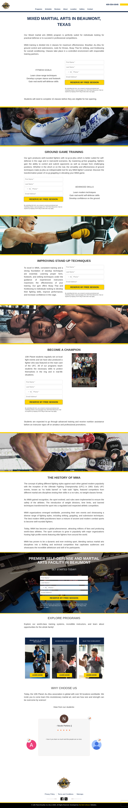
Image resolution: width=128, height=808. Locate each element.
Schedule (48, 9)
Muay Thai (74, 48)
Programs (38, 9)
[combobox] (68, 72)
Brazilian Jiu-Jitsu (93, 45)
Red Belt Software (84, 805)
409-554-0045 (112, 4)
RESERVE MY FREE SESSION (84, 82)
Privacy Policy (50, 794)
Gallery (81, 9)
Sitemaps (80, 794)
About (65, 9)
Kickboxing (99, 48)
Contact (90, 9)
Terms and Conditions (65, 794)
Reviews (57, 9)
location (73, 9)
